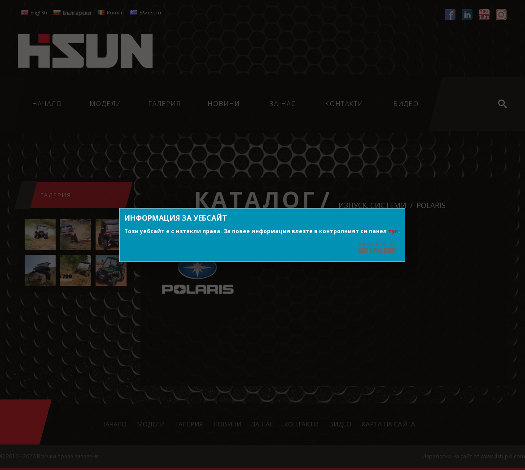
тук (393, 231)
